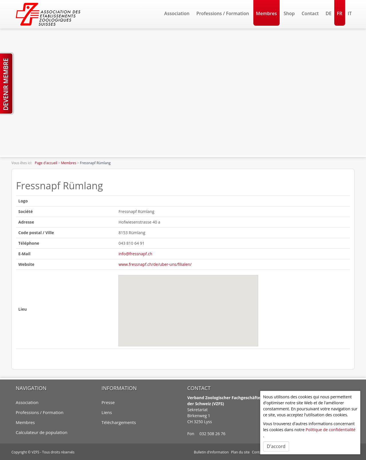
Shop (289, 13)
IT (350, 13)
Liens (107, 412)
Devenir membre (6, 84)
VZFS (35, 451)
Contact (310, 13)
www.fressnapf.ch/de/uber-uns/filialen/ (155, 264)
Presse (108, 402)
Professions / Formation (222, 13)
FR (339, 13)
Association (176, 13)
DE (329, 13)
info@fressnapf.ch (135, 253)
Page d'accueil (46, 162)
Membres (266, 13)
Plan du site (240, 451)
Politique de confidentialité (330, 429)
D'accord (276, 446)
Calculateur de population (41, 432)
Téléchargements (119, 422)
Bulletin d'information (211, 451)
